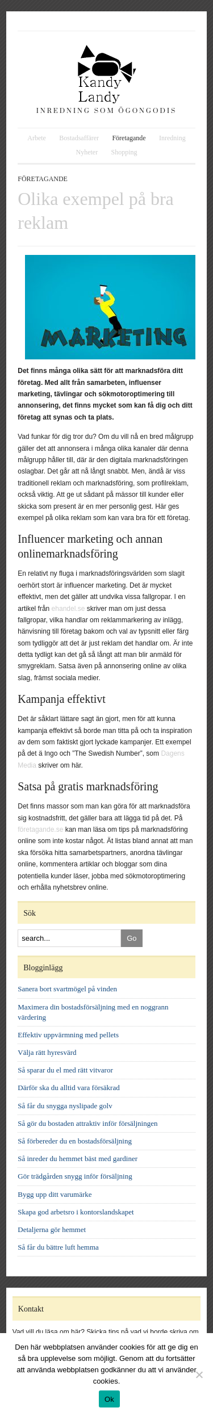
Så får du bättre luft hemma (58, 1247)
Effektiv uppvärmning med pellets (68, 1034)
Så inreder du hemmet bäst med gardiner (77, 1158)
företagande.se (40, 829)
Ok (109, 1399)
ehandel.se (68, 609)
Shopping (124, 152)
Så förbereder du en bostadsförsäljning (75, 1141)
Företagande (128, 138)
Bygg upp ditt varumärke (54, 1194)
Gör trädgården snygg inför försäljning (75, 1176)
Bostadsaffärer (79, 138)
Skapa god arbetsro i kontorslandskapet (75, 1212)
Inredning (172, 138)
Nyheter (87, 152)
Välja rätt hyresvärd (47, 1052)
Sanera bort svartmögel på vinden (67, 989)
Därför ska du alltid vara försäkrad (68, 1087)
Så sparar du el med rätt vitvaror (65, 1070)
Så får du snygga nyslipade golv (65, 1105)
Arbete (36, 138)
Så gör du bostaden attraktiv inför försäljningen (87, 1123)
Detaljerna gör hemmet (52, 1229)
